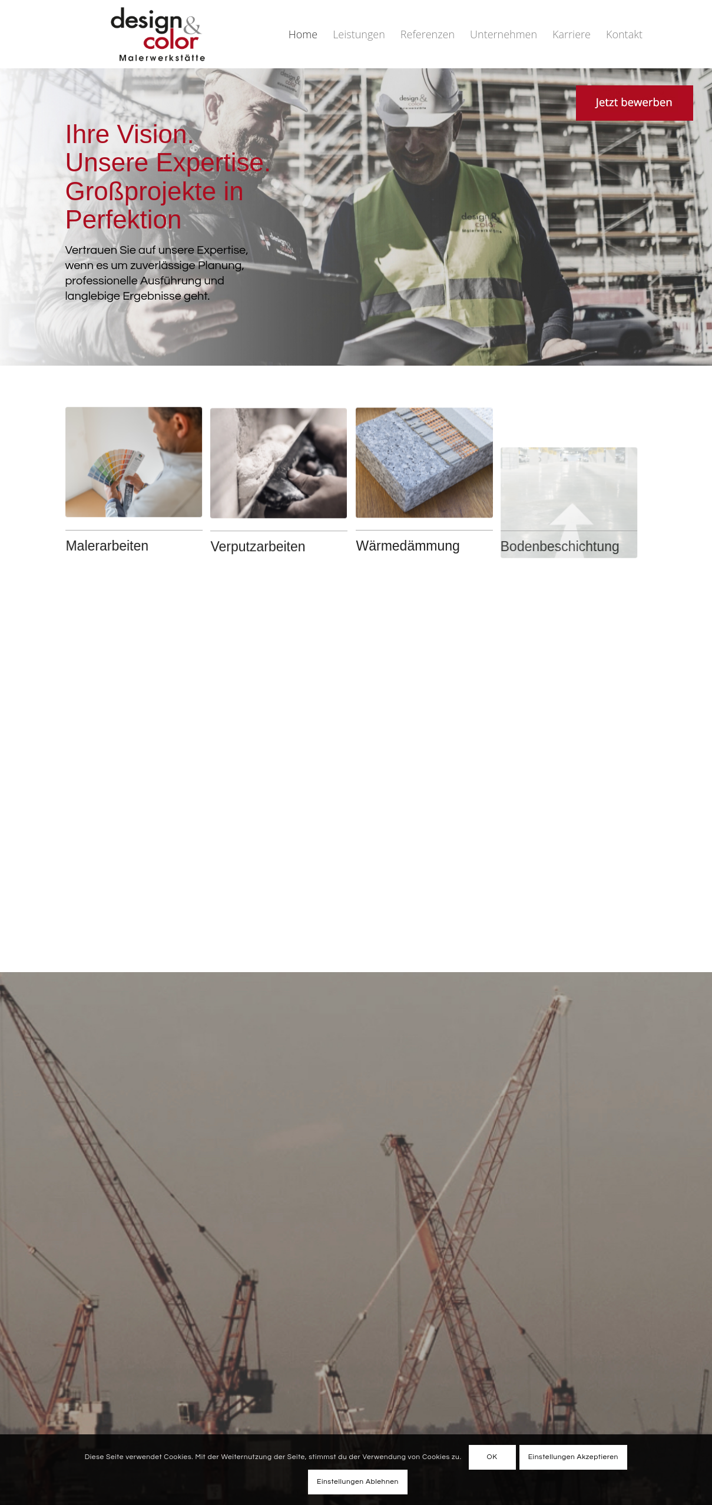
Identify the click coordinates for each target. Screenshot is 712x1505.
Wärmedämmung (407, 545)
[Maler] (129, 484)
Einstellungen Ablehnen (358, 1482)
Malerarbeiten (102, 545)
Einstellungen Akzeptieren (573, 1457)
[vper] (278, 541)
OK (492, 1457)
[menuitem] (303, 34)
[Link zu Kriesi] (577, 103)
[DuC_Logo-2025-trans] (157, 34)
